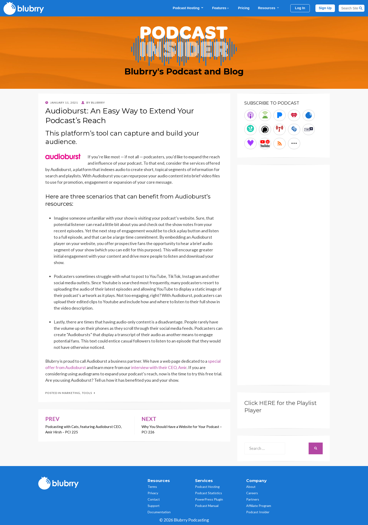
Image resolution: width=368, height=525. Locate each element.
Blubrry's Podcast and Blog (184, 71)
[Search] (351, 8)
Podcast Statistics (208, 493)
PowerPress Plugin (209, 499)
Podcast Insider (257, 512)
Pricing (243, 8)
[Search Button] (361, 8)
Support (154, 506)
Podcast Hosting (188, 8)
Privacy (153, 493)
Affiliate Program (258, 506)
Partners (252, 499)
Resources (269, 8)
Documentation (159, 512)
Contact (154, 499)
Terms (152, 487)
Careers (252, 493)
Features (221, 8)
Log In (300, 8)
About (251, 487)
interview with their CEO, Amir (158, 367)
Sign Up (325, 8)
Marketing (71, 393)
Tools (87, 393)
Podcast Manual (206, 506)
